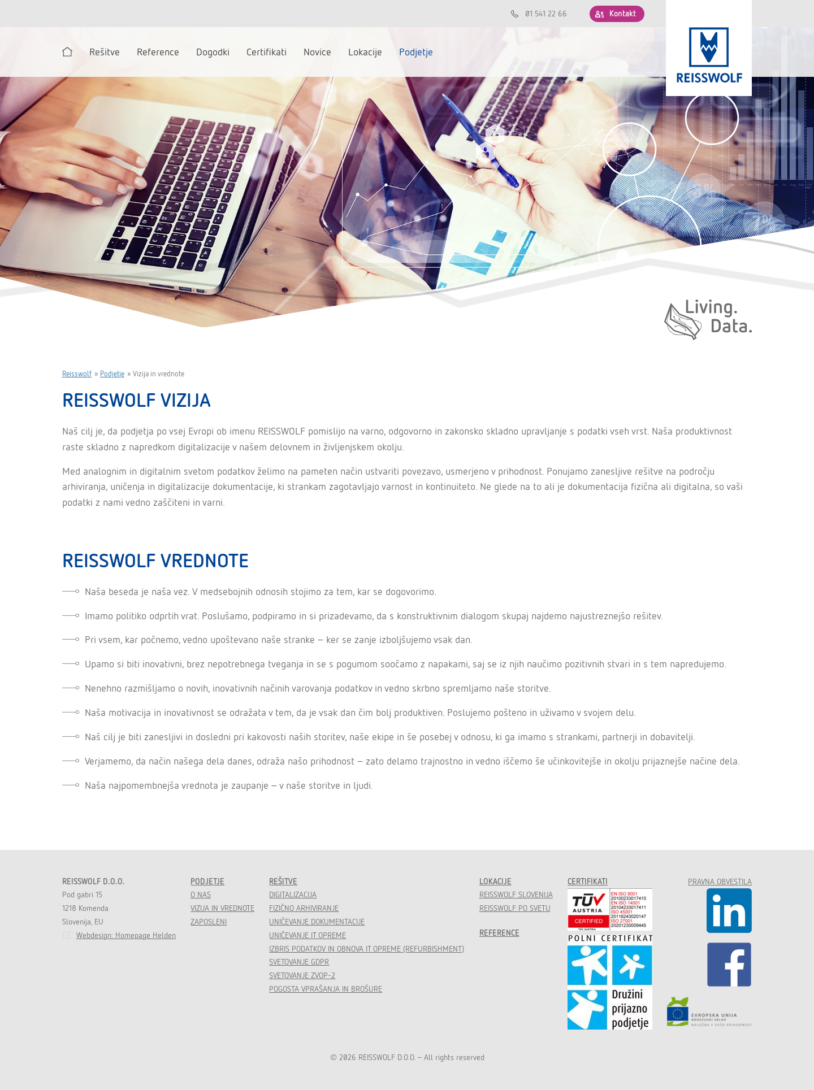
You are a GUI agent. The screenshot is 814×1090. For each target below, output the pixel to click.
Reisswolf (77, 374)
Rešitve (283, 881)
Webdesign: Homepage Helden (126, 935)
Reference (499, 932)
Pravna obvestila (720, 881)
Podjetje (112, 374)
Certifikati (588, 881)
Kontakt (622, 13)
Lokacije (495, 881)
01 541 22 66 (546, 13)
